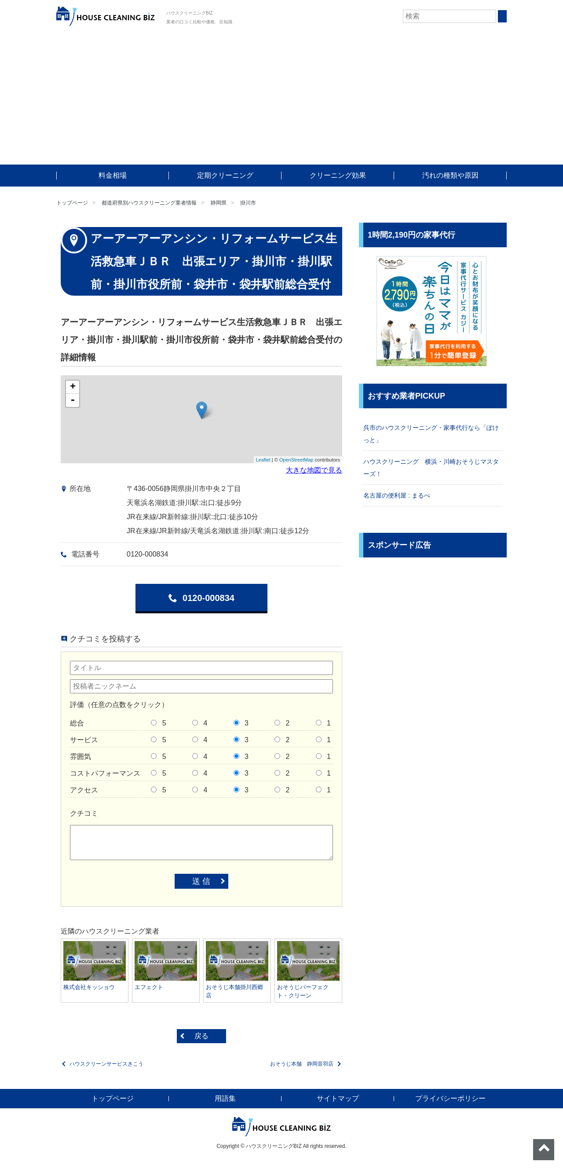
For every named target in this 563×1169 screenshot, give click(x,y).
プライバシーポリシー (450, 1098)
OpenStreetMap (296, 459)
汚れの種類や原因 (450, 175)
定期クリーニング (225, 175)
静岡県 (219, 203)
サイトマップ (338, 1098)
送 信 (201, 881)
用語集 (225, 1098)
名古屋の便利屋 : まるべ (396, 495)
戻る (201, 1036)
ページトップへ (543, 1149)
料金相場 (113, 175)
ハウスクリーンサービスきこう (106, 1064)
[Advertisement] (281, 98)
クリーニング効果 (338, 175)
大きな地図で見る (314, 470)
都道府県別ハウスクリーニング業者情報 (149, 203)
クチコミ (84, 813)
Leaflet (263, 459)
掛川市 (248, 203)
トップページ (72, 203)
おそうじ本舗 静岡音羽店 (301, 1064)
